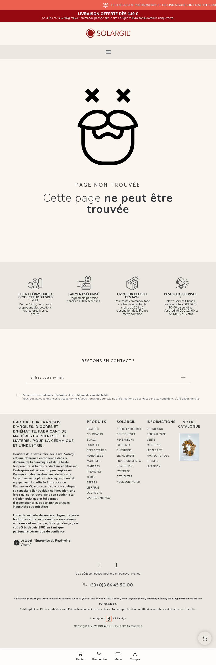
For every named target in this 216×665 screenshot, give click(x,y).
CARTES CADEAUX (98, 497)
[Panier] (80, 656)
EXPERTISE (123, 471)
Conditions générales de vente (156, 434)
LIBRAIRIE (93, 487)
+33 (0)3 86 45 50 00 (111, 585)
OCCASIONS (94, 492)
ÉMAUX (91, 439)
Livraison (153, 466)
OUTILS (91, 477)
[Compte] (135, 656)
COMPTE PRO (125, 466)
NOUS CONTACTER (128, 481)
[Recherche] (99, 656)
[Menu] (118, 656)
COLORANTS (95, 434)
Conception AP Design (108, 618)
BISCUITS (93, 429)
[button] (108, 52)
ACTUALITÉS (124, 476)
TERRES (92, 482)
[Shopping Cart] (205, 638)
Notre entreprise (129, 429)
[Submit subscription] (183, 377)
